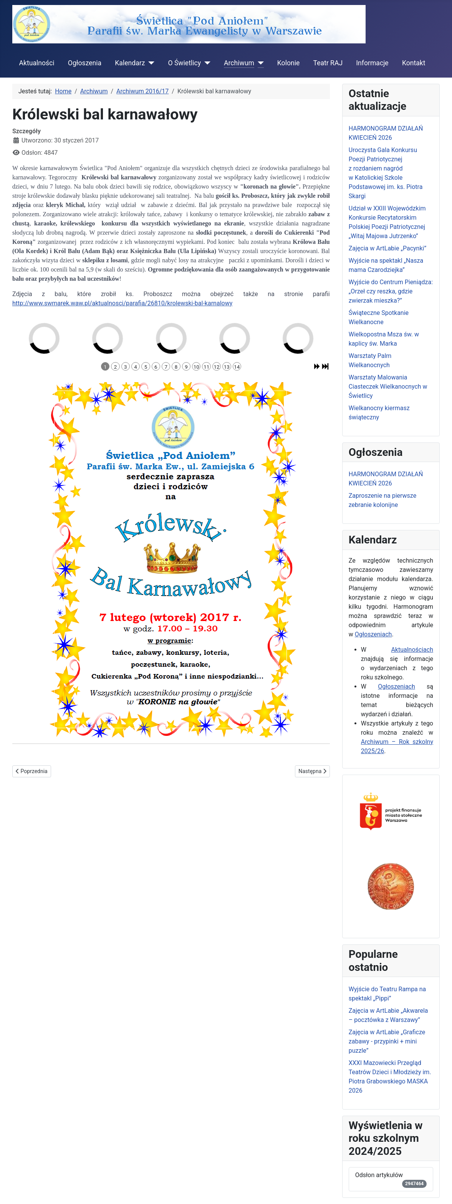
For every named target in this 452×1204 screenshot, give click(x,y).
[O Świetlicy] (205, 63)
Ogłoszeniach (373, 634)
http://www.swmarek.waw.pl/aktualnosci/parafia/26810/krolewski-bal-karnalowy (122, 303)
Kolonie (288, 63)
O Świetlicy (184, 63)
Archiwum (239, 63)
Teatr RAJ (328, 63)
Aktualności (37, 63)
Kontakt (414, 63)
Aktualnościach (412, 649)
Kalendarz (130, 63)
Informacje (372, 63)
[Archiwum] (259, 63)
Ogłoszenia (84, 63)
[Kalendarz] (149, 63)
